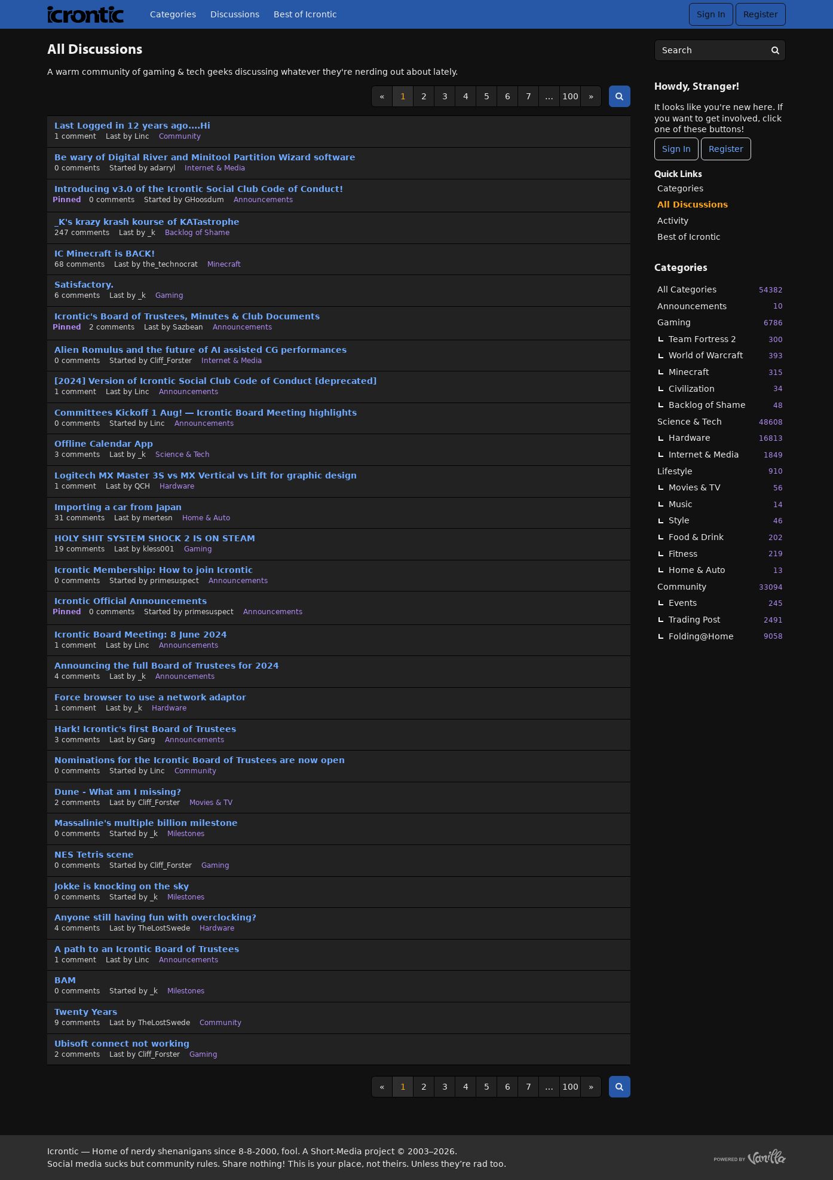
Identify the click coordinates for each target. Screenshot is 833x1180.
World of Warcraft (726, 355)
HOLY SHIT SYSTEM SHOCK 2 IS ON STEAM (154, 538)
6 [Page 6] (507, 96)
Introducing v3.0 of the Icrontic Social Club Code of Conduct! (198, 189)
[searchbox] (720, 50)
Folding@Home (726, 636)
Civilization (726, 388)
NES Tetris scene (94, 854)
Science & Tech (720, 422)
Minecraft (726, 372)
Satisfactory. (84, 284)
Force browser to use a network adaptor (150, 697)
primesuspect (174, 581)
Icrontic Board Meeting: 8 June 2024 (140, 634)
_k (151, 232)
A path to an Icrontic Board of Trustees (146, 949)
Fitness (726, 553)
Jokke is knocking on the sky (121, 886)
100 (570, 96)
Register (760, 14)
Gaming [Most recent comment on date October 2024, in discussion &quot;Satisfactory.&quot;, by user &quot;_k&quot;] (169, 295)
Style (726, 520)
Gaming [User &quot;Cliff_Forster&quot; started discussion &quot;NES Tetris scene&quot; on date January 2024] (215, 865)
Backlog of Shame (726, 405)
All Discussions (692, 204)
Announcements (720, 306)
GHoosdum (204, 200)
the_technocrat (170, 264)
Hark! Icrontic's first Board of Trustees (145, 729)
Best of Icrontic (305, 14)
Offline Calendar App (103, 444)
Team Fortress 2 (726, 339)
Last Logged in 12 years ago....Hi (132, 125)
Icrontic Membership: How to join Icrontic (153, 570)
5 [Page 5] (486, 96)
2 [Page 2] (424, 96)
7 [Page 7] (528, 96)
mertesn (158, 518)
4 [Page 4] (465, 96)
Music (726, 504)
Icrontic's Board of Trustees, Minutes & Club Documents (187, 316)
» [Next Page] (591, 96)
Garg (146, 740)
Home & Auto (726, 570)
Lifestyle (720, 471)
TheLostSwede (164, 928)
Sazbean (188, 327)
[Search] (775, 50)
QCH (142, 486)
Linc (141, 136)
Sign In (711, 14)
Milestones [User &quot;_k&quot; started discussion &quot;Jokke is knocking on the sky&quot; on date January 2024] (185, 897)
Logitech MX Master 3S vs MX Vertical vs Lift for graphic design (205, 475)
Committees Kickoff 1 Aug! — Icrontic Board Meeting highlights (205, 412)
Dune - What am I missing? (117, 792)
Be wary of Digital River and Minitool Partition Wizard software (205, 157)
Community (720, 587)
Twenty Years (85, 1012)
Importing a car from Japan (118, 507)
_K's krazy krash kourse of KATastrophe (147, 222)
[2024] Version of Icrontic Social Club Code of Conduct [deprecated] (215, 381)
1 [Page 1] (403, 96)
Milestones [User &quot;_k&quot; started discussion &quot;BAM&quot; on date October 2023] (185, 991)
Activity (672, 220)
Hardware (726, 438)
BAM (65, 980)
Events (726, 603)
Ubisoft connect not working (121, 1043)
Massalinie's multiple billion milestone (146, 823)
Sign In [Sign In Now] (676, 149)
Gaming (720, 322)
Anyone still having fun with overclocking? (155, 917)
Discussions (234, 14)
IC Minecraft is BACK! (104, 253)
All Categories (720, 289)
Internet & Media (726, 455)
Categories (173, 14)
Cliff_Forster (171, 360)
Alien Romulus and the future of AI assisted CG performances (200, 350)
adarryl (162, 168)
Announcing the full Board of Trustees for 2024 (166, 665)
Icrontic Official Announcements (130, 601)
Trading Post (726, 620)
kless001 (158, 549)
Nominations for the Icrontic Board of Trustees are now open (199, 760)
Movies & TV (726, 487)
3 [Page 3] (445, 96)
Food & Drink (726, 537)
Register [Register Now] (726, 149)
